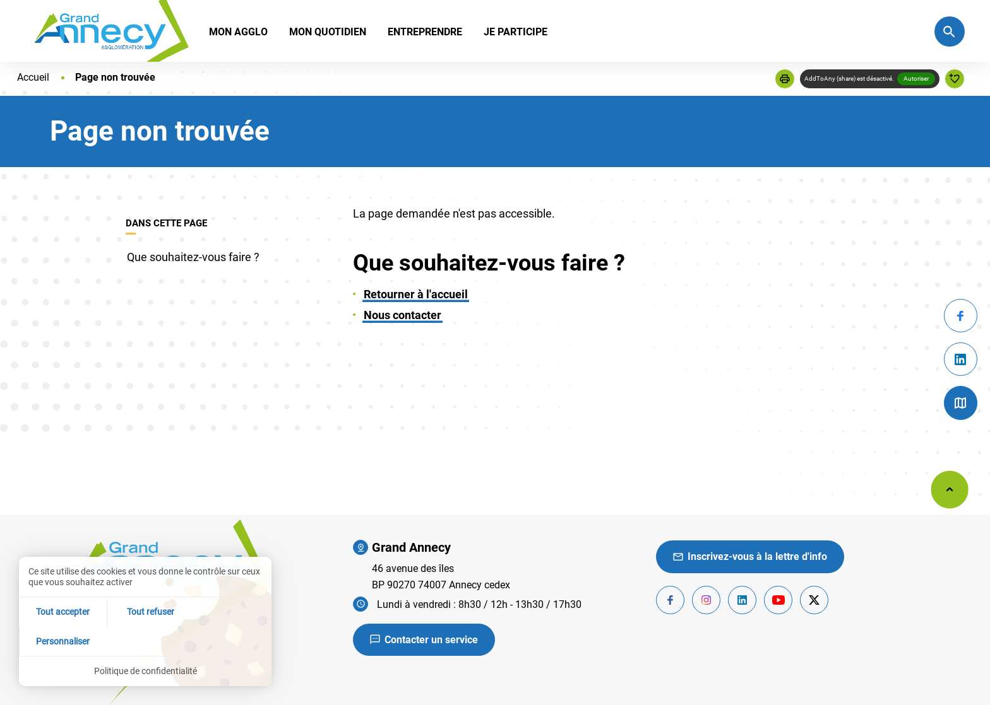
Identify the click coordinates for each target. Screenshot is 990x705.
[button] (785, 79)
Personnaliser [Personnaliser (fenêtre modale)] (229, 641)
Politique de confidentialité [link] (145, 671)
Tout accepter (61, 641)
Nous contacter (402, 315)
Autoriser (916, 78)
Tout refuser (145, 641)
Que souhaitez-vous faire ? (193, 257)
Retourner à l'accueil (416, 294)
